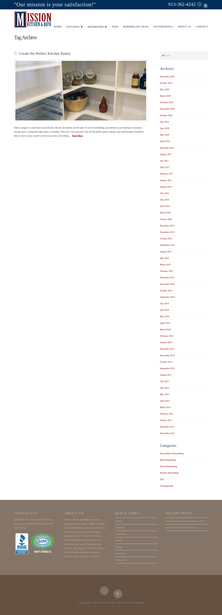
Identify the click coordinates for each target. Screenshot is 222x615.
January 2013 (166, 420)
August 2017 (166, 154)
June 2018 (164, 128)
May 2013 (164, 394)
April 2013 (165, 401)
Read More (77, 136)
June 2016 (164, 200)
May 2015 (164, 258)
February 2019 (166, 102)
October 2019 (166, 83)
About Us (120, 553)
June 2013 (164, 388)
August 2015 (166, 252)
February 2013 (166, 414)
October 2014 (166, 290)
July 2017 (164, 161)
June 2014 (164, 310)
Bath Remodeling (168, 460)
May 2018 (164, 135)
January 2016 (166, 219)
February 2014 (166, 336)
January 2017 (166, 180)
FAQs (118, 540)
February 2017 (166, 174)
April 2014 (165, 323)
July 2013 (164, 381)
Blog (118, 547)
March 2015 (165, 264)
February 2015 (166, 271)
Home (118, 521)
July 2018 (164, 122)
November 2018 (167, 109)
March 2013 (165, 407)
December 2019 (167, 76)
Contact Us (121, 560)
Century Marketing (135, 603)
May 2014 (164, 316)
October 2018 (166, 115)
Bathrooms (121, 534)
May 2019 (164, 89)
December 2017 (167, 148)
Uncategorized (166, 486)
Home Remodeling (168, 466)
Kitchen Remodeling (169, 473)
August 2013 (166, 375)
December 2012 (167, 427)
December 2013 (167, 349)
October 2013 (166, 362)
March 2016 (165, 212)
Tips (162, 479)
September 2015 (167, 245)
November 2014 (167, 284)
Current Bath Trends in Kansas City (181, 527)
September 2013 (167, 368)
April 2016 (165, 206)
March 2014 (165, 329)
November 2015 (167, 232)
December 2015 (167, 226)
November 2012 (167, 433)
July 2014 (164, 303)
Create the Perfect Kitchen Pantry (45, 53)
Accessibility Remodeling (171, 453)
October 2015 (166, 238)
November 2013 (167, 355)
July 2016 (164, 193)
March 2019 (165, 96)
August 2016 (166, 187)
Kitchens (120, 527)
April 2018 (165, 141)
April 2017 (165, 167)
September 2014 (167, 297)
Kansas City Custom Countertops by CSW (184, 521)
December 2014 (167, 277)
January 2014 (166, 342)
